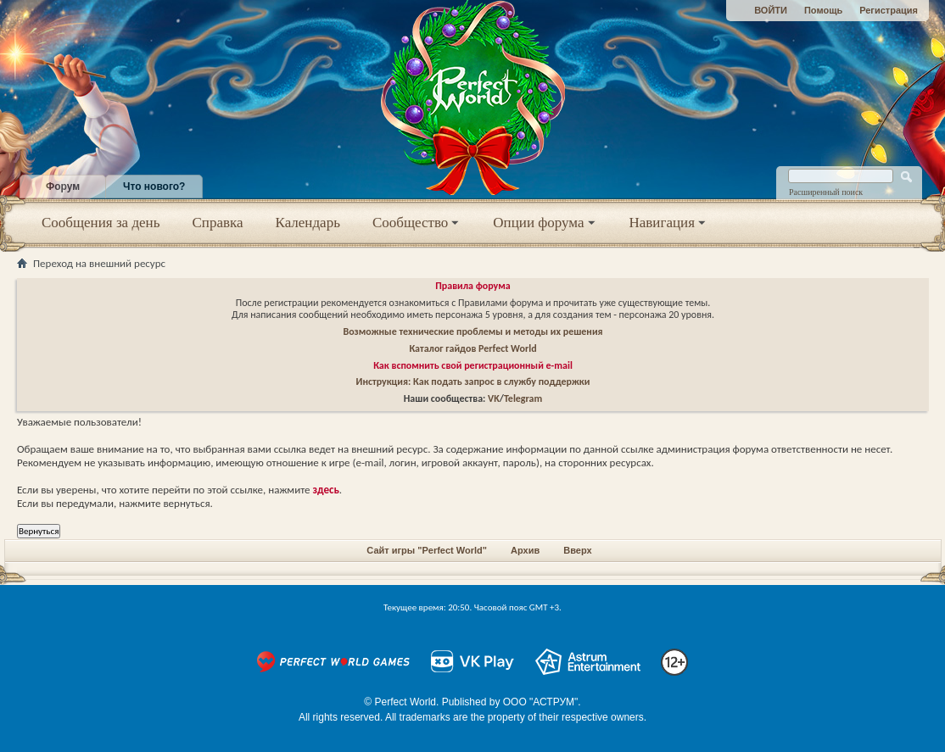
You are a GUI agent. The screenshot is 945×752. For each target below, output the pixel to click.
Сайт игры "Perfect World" (426, 550)
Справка (217, 222)
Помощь (823, 10)
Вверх (577, 550)
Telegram (523, 398)
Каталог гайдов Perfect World (472, 348)
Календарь (308, 222)
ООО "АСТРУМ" (541, 702)
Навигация (668, 222)
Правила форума (472, 286)
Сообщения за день (100, 222)
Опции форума (544, 222)
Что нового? (154, 186)
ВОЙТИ (770, 10)
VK (494, 398)
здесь (326, 489)
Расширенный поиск (826, 192)
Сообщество (416, 222)
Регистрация (888, 10)
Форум (63, 186)
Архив (525, 550)
